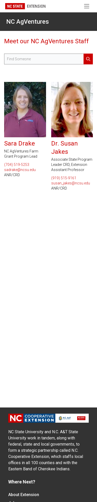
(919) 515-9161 (63, 178)
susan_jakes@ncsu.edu (70, 183)
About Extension (23, 494)
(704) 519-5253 (16, 165)
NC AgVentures (27, 21)
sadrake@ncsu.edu (20, 170)
